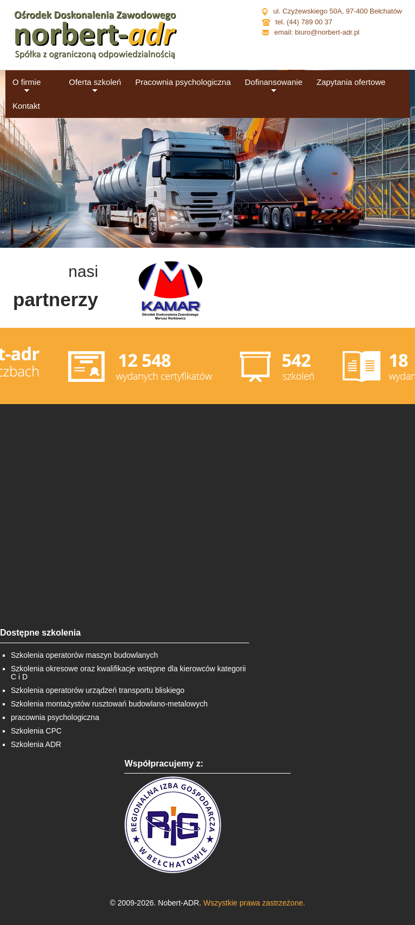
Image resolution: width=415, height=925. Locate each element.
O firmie (26, 82)
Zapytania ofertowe (351, 82)
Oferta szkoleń (95, 82)
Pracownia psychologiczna (183, 82)
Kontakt (26, 105)
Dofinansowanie (274, 82)
